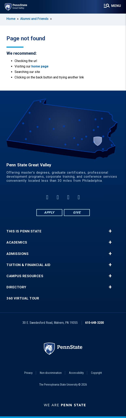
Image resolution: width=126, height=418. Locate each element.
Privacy (28, 372)
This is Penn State (23, 231)
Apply (49, 212)
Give (76, 212)
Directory (16, 287)
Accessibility (76, 372)
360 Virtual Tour (22, 298)
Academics (16, 242)
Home (10, 19)
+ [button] (110, 231)
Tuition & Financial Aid (28, 265)
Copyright (96, 372)
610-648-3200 (94, 323)
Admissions (17, 254)
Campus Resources (24, 276)
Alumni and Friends (34, 19)
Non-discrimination (51, 372)
